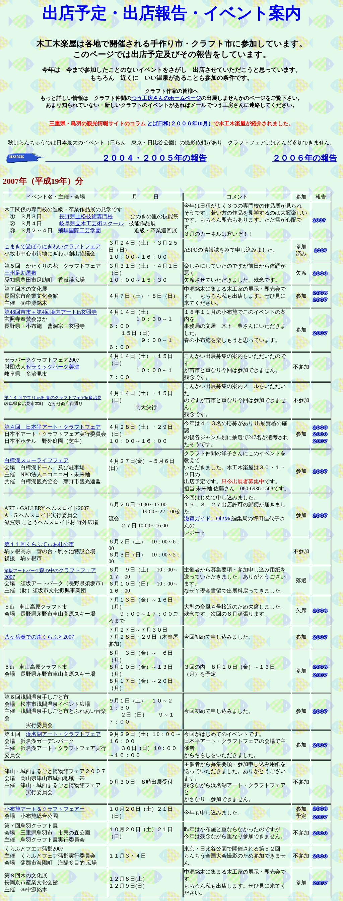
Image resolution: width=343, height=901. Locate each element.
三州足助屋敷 (20, 273)
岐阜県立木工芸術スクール (91, 223)
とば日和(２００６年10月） (180, 123)
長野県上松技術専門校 (86, 216)
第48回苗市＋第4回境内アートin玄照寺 (50, 312)
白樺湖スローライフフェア (36, 460)
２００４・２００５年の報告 (126, 158)
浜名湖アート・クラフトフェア (63, 734)
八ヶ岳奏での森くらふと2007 (39, 637)
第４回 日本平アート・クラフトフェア (52, 427)
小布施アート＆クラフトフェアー (44, 809)
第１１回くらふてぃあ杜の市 (39, 544)
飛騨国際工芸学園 (79, 230)
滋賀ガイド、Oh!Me (207, 518)
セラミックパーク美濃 (52, 367)
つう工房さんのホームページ (166, 98)
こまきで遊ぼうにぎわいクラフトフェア (52, 246)
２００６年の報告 (304, 158)
